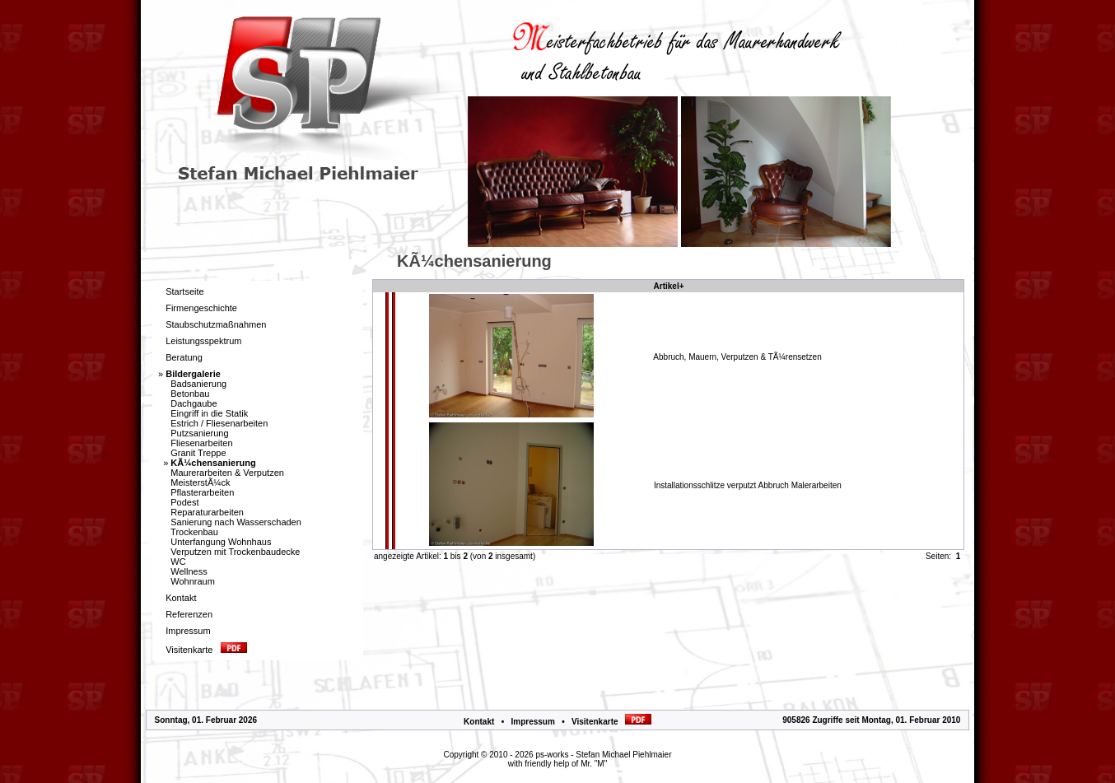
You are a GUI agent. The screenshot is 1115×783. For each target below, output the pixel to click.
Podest (184, 502)
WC (177, 561)
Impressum (532, 721)
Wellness (188, 571)
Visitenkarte (611, 721)
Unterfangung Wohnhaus (220, 542)
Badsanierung (198, 384)
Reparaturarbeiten (207, 512)
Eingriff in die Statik (209, 413)
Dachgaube (193, 403)
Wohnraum (192, 581)
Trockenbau (194, 532)
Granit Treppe (198, 453)
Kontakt (479, 721)
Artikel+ (669, 286)
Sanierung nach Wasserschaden (235, 522)
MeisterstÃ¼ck (200, 482)
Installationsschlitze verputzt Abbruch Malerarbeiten (748, 485)
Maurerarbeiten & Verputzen (227, 473)
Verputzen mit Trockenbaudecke (235, 552)
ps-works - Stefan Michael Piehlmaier (603, 754)
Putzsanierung (199, 433)
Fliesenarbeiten (201, 443)
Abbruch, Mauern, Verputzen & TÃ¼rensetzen (737, 356)
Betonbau (189, 393)
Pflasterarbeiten (202, 492)
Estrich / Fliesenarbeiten (219, 423)
